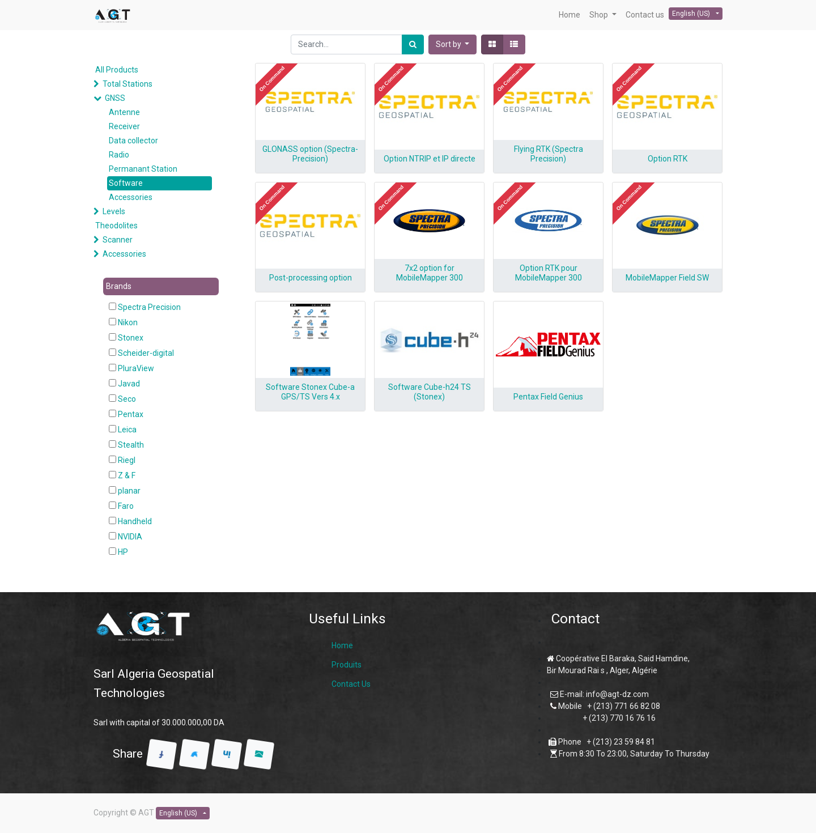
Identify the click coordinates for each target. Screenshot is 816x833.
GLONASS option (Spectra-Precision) (310, 153)
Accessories (130, 197)
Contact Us (351, 683)
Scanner (118, 239)
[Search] (413, 44)
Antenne (124, 112)
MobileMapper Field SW (667, 277)
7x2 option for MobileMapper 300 (429, 273)
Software (126, 183)
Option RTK (667, 158)
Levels (114, 211)
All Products (116, 69)
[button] (452, 44)
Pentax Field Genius (548, 396)
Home (342, 645)
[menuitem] (569, 15)
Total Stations (127, 83)
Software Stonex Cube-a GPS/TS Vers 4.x (310, 391)
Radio (119, 154)
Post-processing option (310, 277)
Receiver (124, 126)
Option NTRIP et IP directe (429, 158)
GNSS (115, 98)
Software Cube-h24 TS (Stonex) (429, 391)
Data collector (133, 140)
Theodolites (116, 225)
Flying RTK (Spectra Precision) (548, 153)
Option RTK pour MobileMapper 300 (548, 273)
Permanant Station (143, 168)
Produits (347, 664)
